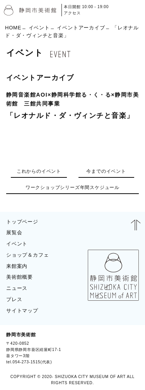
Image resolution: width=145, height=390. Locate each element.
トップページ (22, 222)
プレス (14, 299)
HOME (13, 27)
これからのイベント (39, 171)
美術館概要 (19, 277)
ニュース (16, 288)
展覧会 (14, 232)
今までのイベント (106, 171)
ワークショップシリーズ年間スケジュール (72, 187)
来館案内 (16, 266)
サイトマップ (22, 310)
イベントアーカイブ (81, 27)
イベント (39, 27)
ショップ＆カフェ (27, 255)
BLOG (129, 348)
